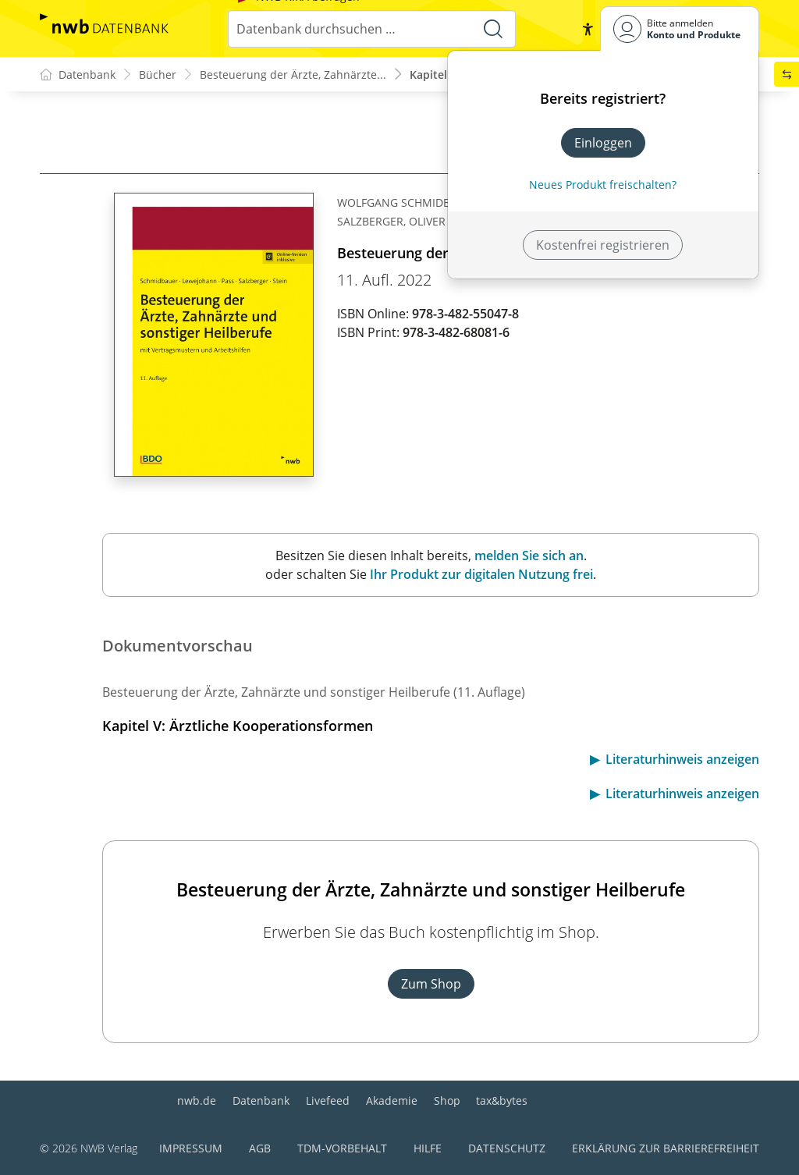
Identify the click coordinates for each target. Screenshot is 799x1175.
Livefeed (328, 1100)
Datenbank (261, 1100)
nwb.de (196, 1100)
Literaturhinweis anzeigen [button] (682, 759)
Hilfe (428, 1148)
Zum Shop (431, 983)
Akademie (391, 1100)
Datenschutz (506, 1148)
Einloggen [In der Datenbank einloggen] (603, 142)
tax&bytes (501, 1100)
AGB (260, 1148)
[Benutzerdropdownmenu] (679, 28)
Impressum (190, 1148)
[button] (587, 29)
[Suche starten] (493, 29)
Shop (447, 1100)
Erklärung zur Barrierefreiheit (665, 1148)
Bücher (157, 74)
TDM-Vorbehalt (342, 1148)
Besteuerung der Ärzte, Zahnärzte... (293, 74)
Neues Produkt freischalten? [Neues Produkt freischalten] (602, 184)
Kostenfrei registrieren (602, 245)
